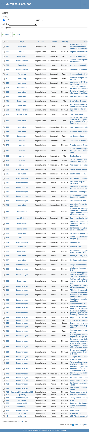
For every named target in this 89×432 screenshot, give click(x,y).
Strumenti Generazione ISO (22, 392)
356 (7, 132)
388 (7, 403)
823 (7, 352)
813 (7, 363)
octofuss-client (22, 169)
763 (7, 247)
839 (7, 336)
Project (23, 41)
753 (7, 378)
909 (7, 187)
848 (7, 307)
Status (7, 20)
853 (7, 304)
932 (7, 281)
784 (7, 205)
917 (7, 286)
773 (7, 374)
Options (8, 27)
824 (7, 346)
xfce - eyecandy (76, 114)
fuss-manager (22, 183)
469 (7, 114)
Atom (76, 425)
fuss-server (22, 56)
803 (7, 368)
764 (7, 242)
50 (22, 421)
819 (7, 192)
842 (7, 323)
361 (7, 410)
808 (7, 233)
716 (7, 392)
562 (7, 110)
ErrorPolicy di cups (78, 101)
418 (7, 398)
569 (7, 105)
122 (7, 70)
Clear (18, 34)
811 (7, 96)
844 (7, 317)
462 (7, 395)
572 (7, 145)
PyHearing (22, 74)
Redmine (36, 430)
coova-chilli (22, 229)
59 (7, 413)
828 (7, 341)
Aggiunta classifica (78, 395)
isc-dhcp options (77, 136)
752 (7, 380)
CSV (81, 425)
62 (7, 74)
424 (7, 256)
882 (7, 92)
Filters (7, 17)
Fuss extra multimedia (79, 70)
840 (7, 331)
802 (7, 196)
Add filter (6, 24)
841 (7, 327)
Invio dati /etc (75, 242)
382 (7, 156)
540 (7, 151)
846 (7, 313)
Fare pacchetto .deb (78, 201)
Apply (7, 34)
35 (7, 56)
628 (7, 178)
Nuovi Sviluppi (22, 218)
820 (7, 359)
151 (7, 165)
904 (7, 88)
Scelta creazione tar (78, 174)
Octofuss (22, 400)
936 (7, 269)
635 (7, 174)
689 (7, 212)
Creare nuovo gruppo (79, 320)
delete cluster (75, 156)
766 (7, 65)
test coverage (75, 413)
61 (7, 79)
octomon (22, 247)
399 (7, 400)
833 (7, 265)
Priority (65, 41)
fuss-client (22, 46)
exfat (72, 400)
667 (7, 169)
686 (7, 251)
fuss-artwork (22, 114)
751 (7, 384)
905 (7, 52)
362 (7, 407)
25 (19, 421)
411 (7, 127)
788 (7, 201)
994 (7, 223)
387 (7, 260)
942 (7, 83)
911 (7, 290)
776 (7, 61)
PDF (85, 425)
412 (7, 121)
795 (7, 101)
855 (7, 300)
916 (7, 183)
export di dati (75, 359)
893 (7, 229)
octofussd (22, 83)
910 (7, 295)
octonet (22, 52)
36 (7, 218)
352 (7, 160)
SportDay (22, 65)
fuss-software (22, 61)
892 (7, 141)
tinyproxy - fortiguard (78, 403)
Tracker (41, 41)
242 (7, 136)
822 (7, 357)
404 (7, 238)
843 (7, 320)
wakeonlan (74, 410)
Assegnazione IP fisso (79, 380)
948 (7, 46)
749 (7, 388)
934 (7, 275)
